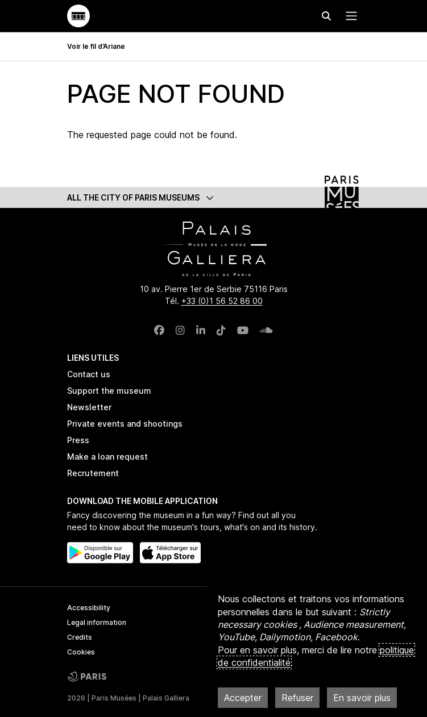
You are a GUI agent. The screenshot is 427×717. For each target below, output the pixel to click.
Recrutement (93, 473)
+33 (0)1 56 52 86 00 (222, 301)
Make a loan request (107, 456)
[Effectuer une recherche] (326, 16)
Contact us (88, 374)
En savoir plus (362, 697)
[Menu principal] (349, 16)
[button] (213, 197)
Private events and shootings (125, 423)
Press (78, 440)
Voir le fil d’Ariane (96, 46)
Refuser (297, 697)
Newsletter (89, 407)
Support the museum (109, 390)
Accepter (243, 697)
